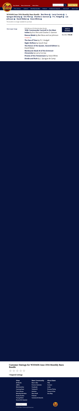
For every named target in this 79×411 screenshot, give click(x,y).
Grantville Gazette (21, 400)
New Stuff (66, 9)
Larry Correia (58, 14)
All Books (19, 383)
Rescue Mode (30, 35)
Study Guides (20, 395)
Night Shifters (30, 43)
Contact (49, 385)
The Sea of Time (31, 40)
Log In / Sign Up (72, 5)
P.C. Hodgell (58, 17)
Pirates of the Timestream (35, 56)
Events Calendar (37, 385)
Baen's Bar (75, 9)
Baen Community (25, 5)
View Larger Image (12, 29)
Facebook (34, 387)
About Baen (35, 5)
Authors (26, 9)
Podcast (44, 9)
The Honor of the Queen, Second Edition (41, 46)
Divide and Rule (31, 58)
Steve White (36, 19)
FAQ (48, 383)
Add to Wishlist (67, 30)
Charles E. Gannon (42, 17)
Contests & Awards (54, 9)
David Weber (23, 19)
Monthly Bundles (35, 9)
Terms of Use (51, 391)
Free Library (17, 9)
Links (49, 387)
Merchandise (20, 387)
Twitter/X (34, 389)
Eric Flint (28, 17)
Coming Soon (20, 389)
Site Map (50, 393)
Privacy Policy (51, 389)
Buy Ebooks (16, 5)
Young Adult (20, 398)
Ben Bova (46, 14)
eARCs (18, 385)
